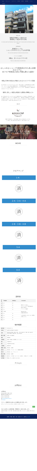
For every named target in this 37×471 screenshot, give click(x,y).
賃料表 (22, 1)
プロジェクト (7, 1)
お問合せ (3, 3)
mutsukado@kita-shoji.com (6, 398)
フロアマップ (14, 1)
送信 (33, 406)
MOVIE (19, 1)
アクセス (31, 1)
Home (3, 1)
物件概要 (26, 1)
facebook (3, 399)
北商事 (29, 416)
